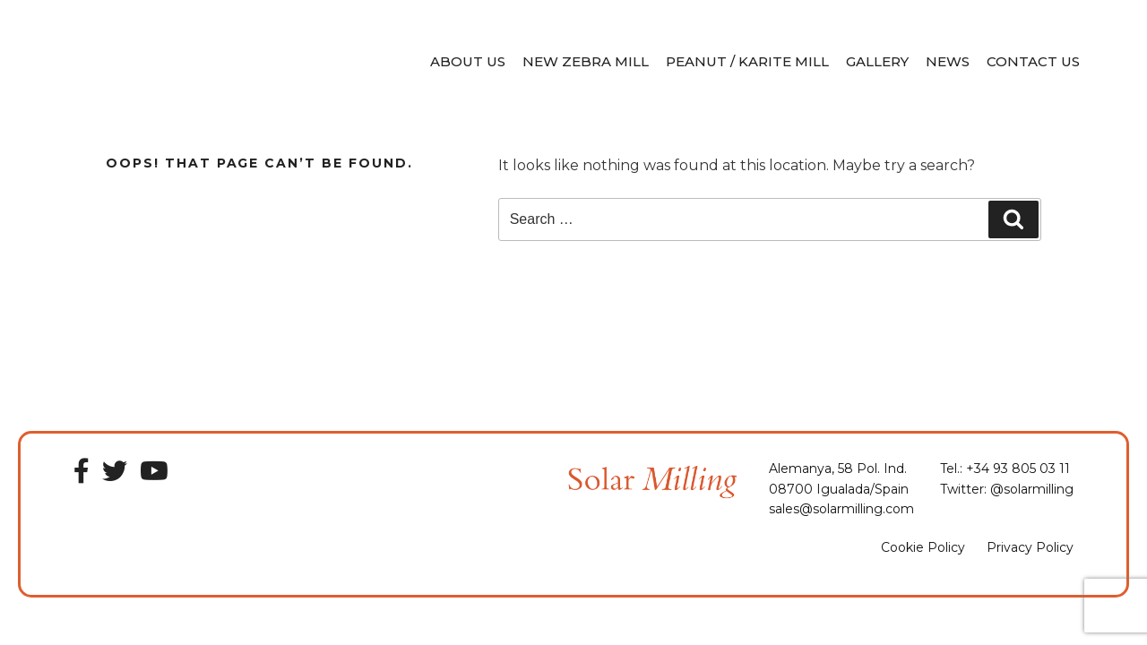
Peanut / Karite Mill (747, 61)
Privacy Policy (1030, 547)
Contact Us (1033, 61)
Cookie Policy (923, 547)
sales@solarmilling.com (841, 509)
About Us (467, 61)
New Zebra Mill (585, 61)
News (948, 61)
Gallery (877, 61)
